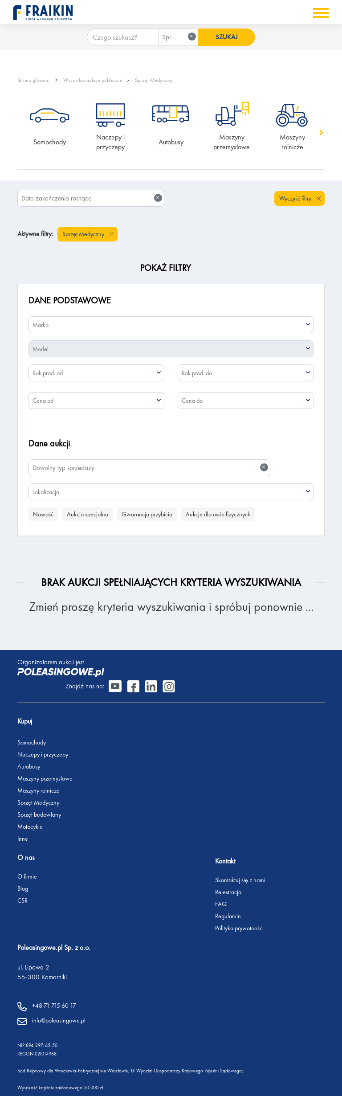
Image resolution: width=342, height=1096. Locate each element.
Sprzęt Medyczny (154, 80)
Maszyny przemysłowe (231, 141)
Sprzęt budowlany (39, 797)
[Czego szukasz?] (122, 37)
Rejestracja (243, 875)
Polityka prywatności (254, 911)
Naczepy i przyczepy (111, 141)
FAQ (235, 887)
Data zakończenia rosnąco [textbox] (91, 198)
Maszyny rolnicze (293, 141)
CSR (22, 883)
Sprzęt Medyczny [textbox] (179, 37)
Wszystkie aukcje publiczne (92, 80)
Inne (22, 821)
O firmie (27, 859)
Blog (22, 871)
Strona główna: (34, 80)
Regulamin (243, 899)
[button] (320, 132)
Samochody (49, 142)
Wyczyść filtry (296, 198)
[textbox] (171, 325)
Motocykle (30, 809)
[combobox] (177, 37)
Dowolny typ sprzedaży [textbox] (150, 467)
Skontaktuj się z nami (255, 863)
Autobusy (171, 142)
